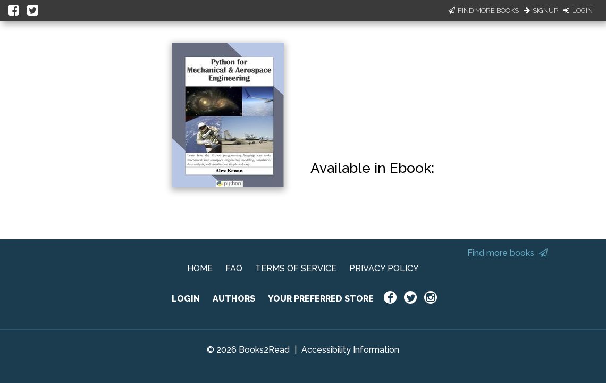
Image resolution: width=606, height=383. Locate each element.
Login (578, 10)
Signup (541, 10)
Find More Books (483, 10)
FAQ (233, 268)
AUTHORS (234, 299)
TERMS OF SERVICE (295, 268)
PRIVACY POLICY (384, 268)
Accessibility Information (350, 350)
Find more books (507, 253)
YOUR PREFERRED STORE (321, 299)
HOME (200, 268)
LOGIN (186, 299)
